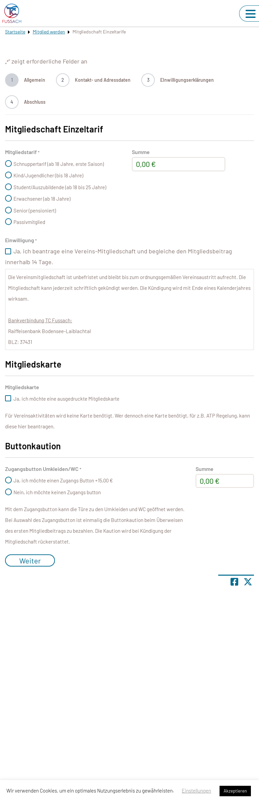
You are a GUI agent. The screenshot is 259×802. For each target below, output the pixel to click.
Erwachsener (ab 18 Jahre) (41, 199)
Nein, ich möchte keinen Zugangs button (57, 492)
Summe (141, 152)
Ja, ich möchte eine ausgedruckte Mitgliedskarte (66, 399)
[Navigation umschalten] (250, 13)
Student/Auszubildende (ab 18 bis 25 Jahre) (59, 187)
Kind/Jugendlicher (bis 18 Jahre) (48, 175)
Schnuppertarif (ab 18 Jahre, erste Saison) (58, 164)
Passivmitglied (29, 222)
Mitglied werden (49, 31)
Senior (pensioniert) (34, 210)
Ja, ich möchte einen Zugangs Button (63, 480)
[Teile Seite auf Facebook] (234, 582)
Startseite (15, 31)
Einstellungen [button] (196, 790)
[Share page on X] (248, 582)
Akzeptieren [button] (235, 791)
